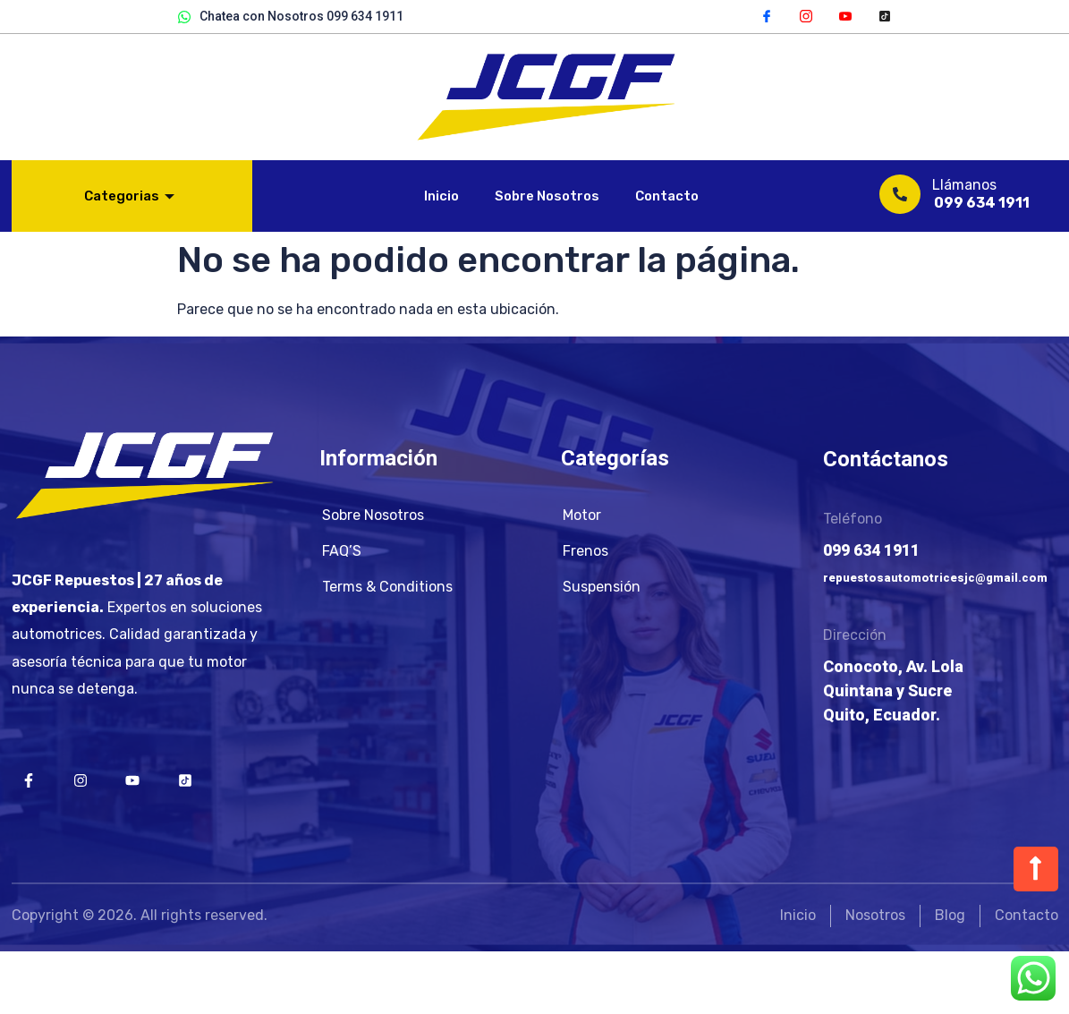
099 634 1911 (982, 202)
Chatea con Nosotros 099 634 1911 (290, 16)
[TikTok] (884, 15)
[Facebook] (766, 15)
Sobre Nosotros (547, 196)
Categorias (129, 196)
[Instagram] (806, 15)
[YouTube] (845, 15)
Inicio (441, 196)
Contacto (667, 196)
